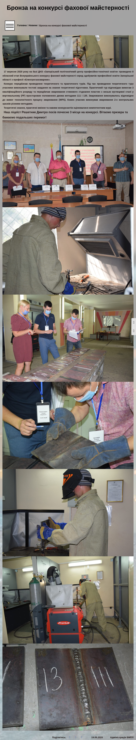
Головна (22, 25)
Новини (34, 25)
